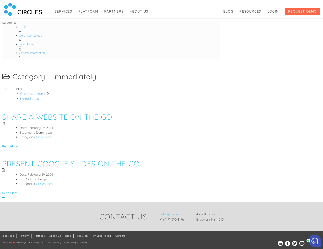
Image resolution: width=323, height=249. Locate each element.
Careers (120, 235)
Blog (228, 11)
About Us (139, 11)
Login (273, 11)
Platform (88, 11)
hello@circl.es (169, 214)
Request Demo (302, 11)
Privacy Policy (102, 235)
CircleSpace (44, 137)
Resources (250, 11)
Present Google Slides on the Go (71, 163)
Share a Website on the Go (57, 117)
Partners (114, 11)
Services (63, 11)
